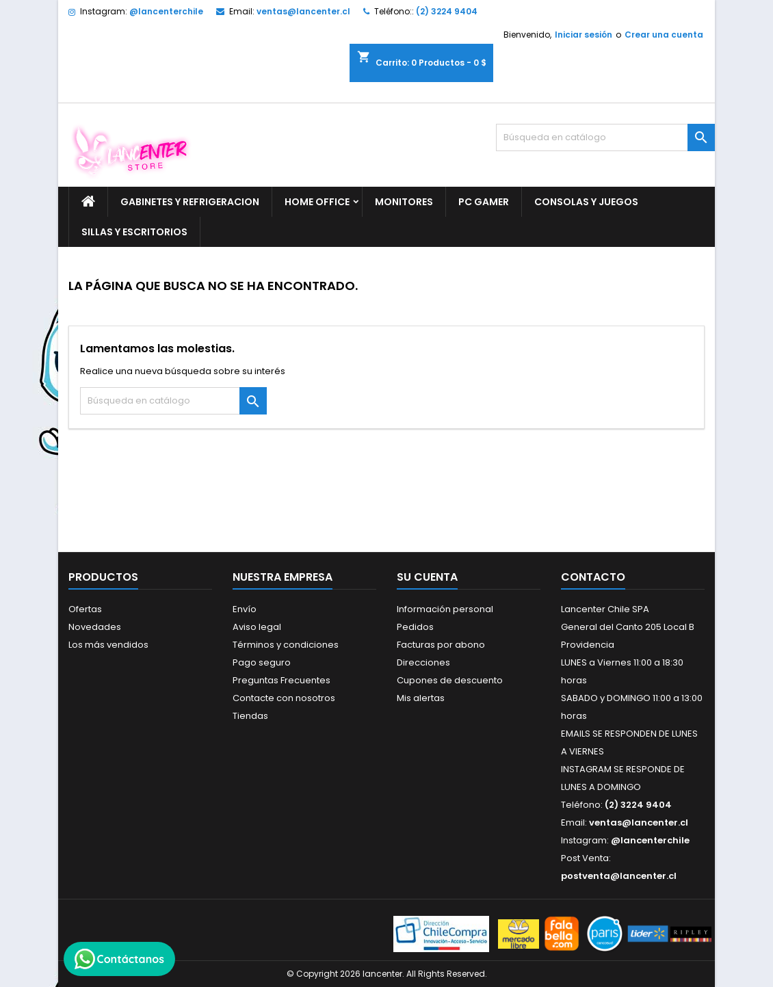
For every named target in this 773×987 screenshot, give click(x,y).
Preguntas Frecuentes (281, 680)
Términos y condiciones (286, 644)
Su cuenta (427, 577)
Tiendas (250, 715)
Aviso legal (257, 626)
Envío (245, 609)
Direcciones (423, 662)
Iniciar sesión (583, 34)
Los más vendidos (108, 644)
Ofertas (85, 609)
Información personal (445, 609)
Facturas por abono (441, 644)
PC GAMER (483, 202)
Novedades (94, 626)
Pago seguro (262, 662)
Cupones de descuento (450, 680)
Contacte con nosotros (284, 698)
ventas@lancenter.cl (303, 11)
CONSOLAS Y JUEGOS (586, 202)
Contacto (593, 577)
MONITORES (404, 202)
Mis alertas (421, 698)
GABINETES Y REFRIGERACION (189, 202)
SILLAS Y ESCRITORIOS (134, 232)
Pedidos (415, 626)
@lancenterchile (166, 11)
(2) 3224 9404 (446, 11)
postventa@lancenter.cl (619, 875)
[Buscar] (605, 137)
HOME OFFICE (317, 202)
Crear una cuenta (664, 34)
